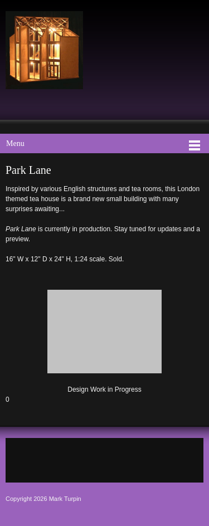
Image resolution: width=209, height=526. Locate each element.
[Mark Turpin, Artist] (44, 50)
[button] (104, 339)
